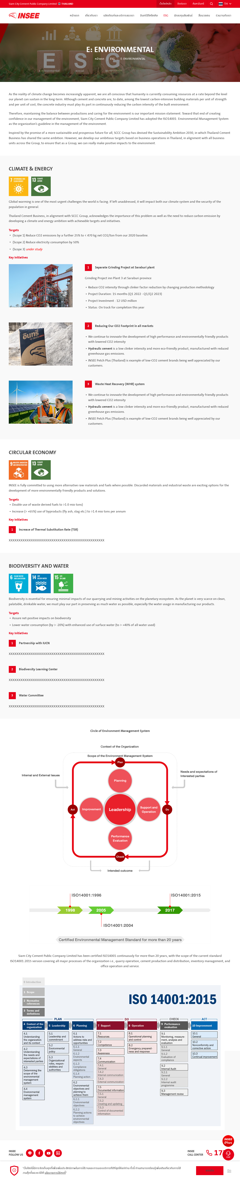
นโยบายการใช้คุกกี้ (55, 1173)
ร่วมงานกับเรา (223, 16)
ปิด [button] (229, 1170)
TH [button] (223, 4)
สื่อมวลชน (204, 16)
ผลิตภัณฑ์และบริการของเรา (118, 16)
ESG (166, 16)
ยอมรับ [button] (210, 1170)
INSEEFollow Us (16, 1153)
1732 (218, 1153)
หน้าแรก (74, 16)
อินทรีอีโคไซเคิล (149, 16)
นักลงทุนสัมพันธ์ (183, 16)
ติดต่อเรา (182, 4)
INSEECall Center (195, 1153)
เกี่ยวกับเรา (91, 16)
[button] (211, 4)
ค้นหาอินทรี (198, 4)
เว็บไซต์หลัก (165, 4)
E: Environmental (133, 59)
